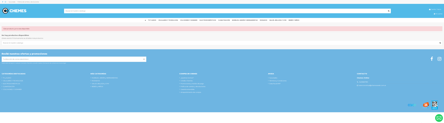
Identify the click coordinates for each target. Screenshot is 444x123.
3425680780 (363, 82)
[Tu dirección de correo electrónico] (72, 59)
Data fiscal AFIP (274, 83)
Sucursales (12, 2)
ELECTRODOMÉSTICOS (11, 83)
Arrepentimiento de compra (191, 92)
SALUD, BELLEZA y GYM (100, 83)
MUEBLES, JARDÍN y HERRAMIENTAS (105, 78)
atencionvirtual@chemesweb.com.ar (372, 85)
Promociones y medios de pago (192, 83)
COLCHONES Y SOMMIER (12, 89)
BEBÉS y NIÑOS (97, 86)
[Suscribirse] (144, 59)
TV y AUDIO (7, 78)
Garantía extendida (187, 89)
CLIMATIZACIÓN (9, 86)
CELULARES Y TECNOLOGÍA (13, 81)
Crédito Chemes (187, 81)
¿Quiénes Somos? (187, 78)
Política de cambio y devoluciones (28, 2)
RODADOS (96, 81)
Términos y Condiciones (277, 81)
